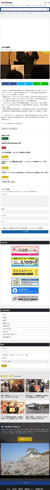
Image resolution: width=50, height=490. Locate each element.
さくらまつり (17, 354)
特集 (6, 5)
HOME (2, 5)
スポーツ (17, 5)
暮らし (41, 5)
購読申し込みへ (25, 439)
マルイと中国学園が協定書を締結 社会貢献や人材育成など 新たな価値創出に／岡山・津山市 (12, 417)
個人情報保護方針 (6, 337)
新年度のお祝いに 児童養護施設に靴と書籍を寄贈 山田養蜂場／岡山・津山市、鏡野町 (37, 396)
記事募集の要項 (6, 326)
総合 (45, 5)
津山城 (26, 354)
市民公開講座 (30, 13)
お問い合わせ (5, 331)
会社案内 (4, 317)
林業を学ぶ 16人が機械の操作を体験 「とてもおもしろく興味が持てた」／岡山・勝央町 (24, 162)
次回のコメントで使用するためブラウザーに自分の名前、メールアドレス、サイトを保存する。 (23, 228)
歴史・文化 (28, 5)
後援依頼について (6, 323)
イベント (23, 5)
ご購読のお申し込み (7, 328)
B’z (22, 354)
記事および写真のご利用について (10, 334)
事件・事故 (11, 5)
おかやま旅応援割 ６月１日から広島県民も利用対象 (16, 152)
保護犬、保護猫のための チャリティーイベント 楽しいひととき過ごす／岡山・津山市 (12, 396)
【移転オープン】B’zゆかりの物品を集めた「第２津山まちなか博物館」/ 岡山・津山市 (25, 172)
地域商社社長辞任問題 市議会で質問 (11, 143)
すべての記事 (10, 13)
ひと (37, 5)
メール (4, 215)
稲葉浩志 (11, 354)
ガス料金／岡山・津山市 (8, 181)
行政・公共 (6, 138)
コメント (4, 194)
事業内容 (4, 320)
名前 (3, 209)
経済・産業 (22, 13)
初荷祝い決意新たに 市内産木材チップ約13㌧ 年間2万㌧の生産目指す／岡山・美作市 (37, 417)
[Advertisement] (25, 25)
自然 (33, 5)
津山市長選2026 (5, 354)
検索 (4, 365)
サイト (3, 221)
